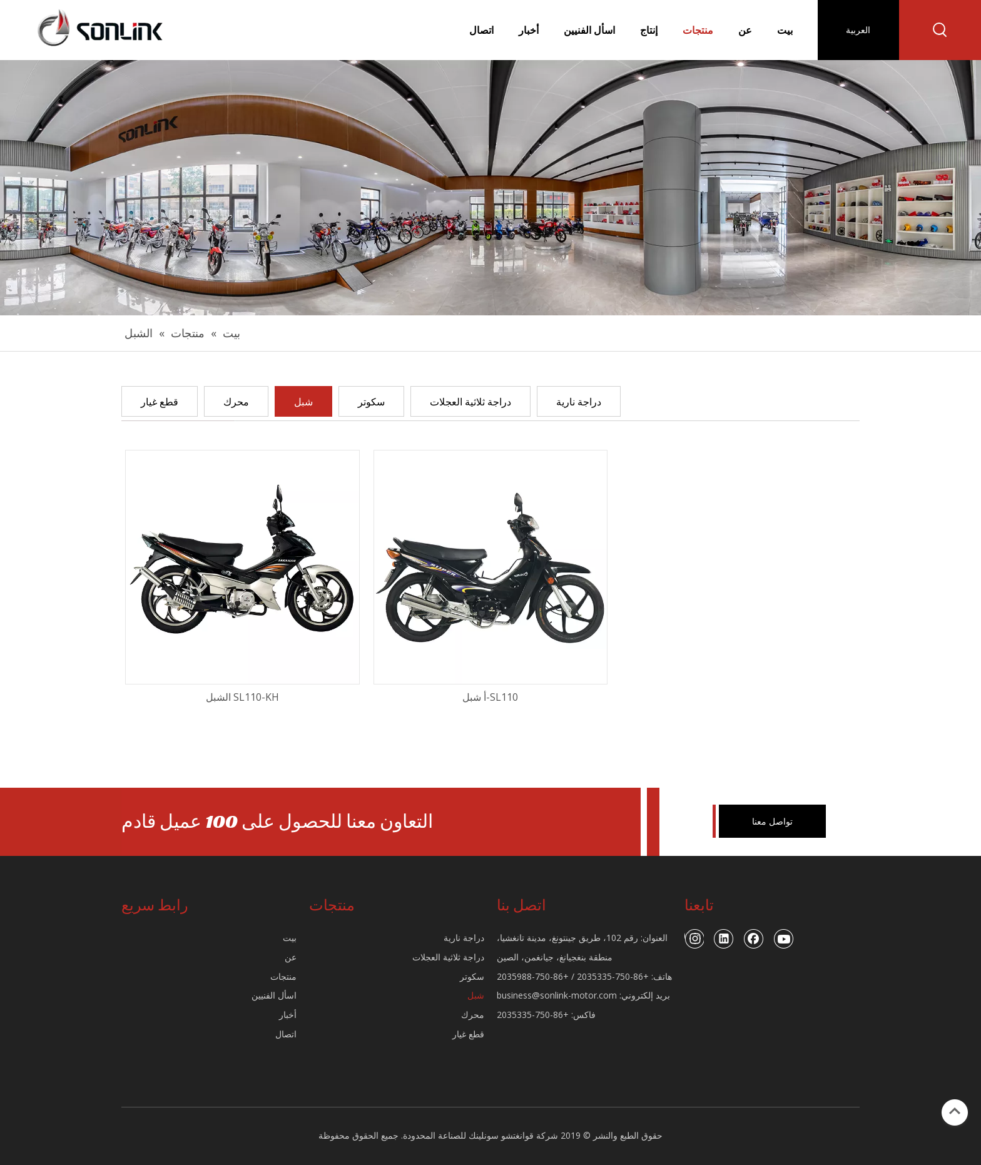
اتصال (286, 1034)
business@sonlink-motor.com (557, 995)
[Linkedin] (724, 938)
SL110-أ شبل (490, 697)
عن (291, 957)
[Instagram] (694, 938)
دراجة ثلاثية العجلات (470, 402)
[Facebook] (754, 938)
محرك (236, 402)
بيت (290, 938)
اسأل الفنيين (274, 995)
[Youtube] (784, 938)
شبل (303, 402)
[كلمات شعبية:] (940, 30)
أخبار (288, 1014)
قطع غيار (159, 402)
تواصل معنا (772, 821)
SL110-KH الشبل (242, 697)
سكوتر (371, 402)
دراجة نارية (578, 402)
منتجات (283, 976)
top (954, 1111)
